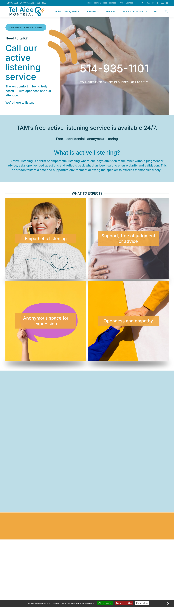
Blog (89, 3)
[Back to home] (27, 11)
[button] (166, 11)
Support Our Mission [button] (135, 11)
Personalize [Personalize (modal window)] (142, 603)
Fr (142, 3)
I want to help (87, 567)
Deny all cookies (124, 603)
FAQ (121, 3)
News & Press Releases (105, 3)
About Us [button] (92, 11)
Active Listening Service (67, 11)
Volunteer (111, 11)
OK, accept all (105, 603)
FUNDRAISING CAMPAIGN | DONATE (26, 27)
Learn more (33, 577)
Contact (129, 3)
